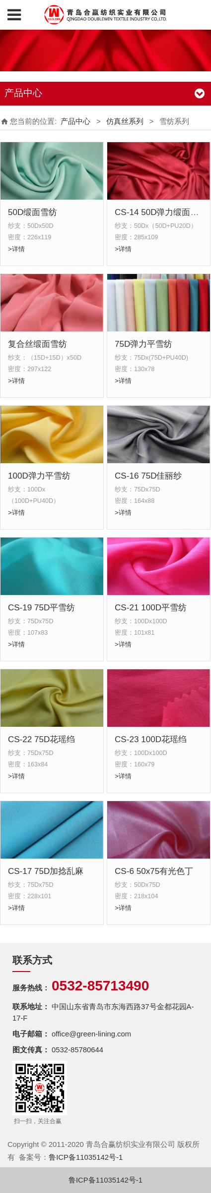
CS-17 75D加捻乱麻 (46, 871)
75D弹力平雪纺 (143, 344)
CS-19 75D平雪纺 (41, 607)
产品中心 (75, 121)
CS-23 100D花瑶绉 (151, 739)
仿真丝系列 (124, 121)
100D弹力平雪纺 (39, 476)
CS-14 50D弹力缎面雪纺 (161, 212)
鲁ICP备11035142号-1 (86, 1157)
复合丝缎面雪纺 (37, 344)
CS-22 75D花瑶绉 (41, 739)
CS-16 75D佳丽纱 (148, 476)
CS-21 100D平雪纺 (151, 607)
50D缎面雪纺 (32, 212)
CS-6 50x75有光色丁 (154, 871)
